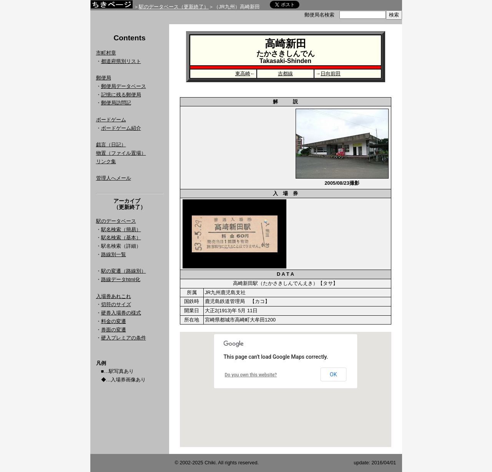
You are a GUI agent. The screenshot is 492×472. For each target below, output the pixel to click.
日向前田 (331, 73)
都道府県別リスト (121, 61)
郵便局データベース (123, 86)
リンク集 (106, 161)
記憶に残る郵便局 (121, 95)
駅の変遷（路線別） (123, 271)
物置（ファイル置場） (121, 153)
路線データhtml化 (120, 279)
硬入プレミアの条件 (123, 338)
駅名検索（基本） (121, 237)
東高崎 (242, 73)
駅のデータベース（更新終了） (174, 7)
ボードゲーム (111, 120)
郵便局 (103, 78)
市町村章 (106, 53)
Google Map (285, 389)
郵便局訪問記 (116, 103)
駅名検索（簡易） (121, 229)
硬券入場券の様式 (121, 313)
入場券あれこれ (113, 296)
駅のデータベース (116, 221)
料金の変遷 (113, 321)
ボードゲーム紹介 (121, 128)
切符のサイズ (116, 304)
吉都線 (285, 73)
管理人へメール (113, 178)
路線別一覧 (113, 254)
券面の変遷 (113, 330)
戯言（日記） (111, 144)
